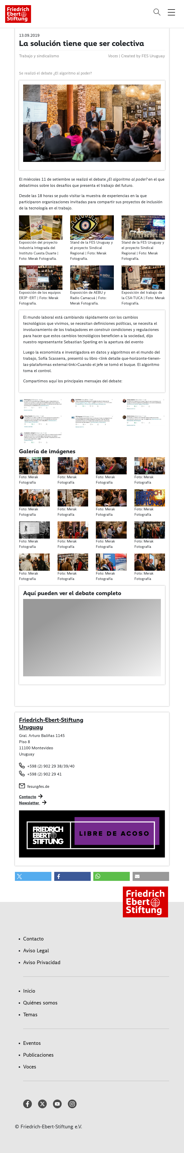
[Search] (158, 12)
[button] (33, 876)
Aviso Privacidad (41, 962)
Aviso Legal (36, 950)
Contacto (27, 796)
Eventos (32, 1043)
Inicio (29, 991)
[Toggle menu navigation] (171, 12)
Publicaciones (38, 1055)
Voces (29, 1067)
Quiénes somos (40, 1003)
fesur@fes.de (38, 786)
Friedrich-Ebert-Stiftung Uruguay (51, 723)
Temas (30, 1014)
